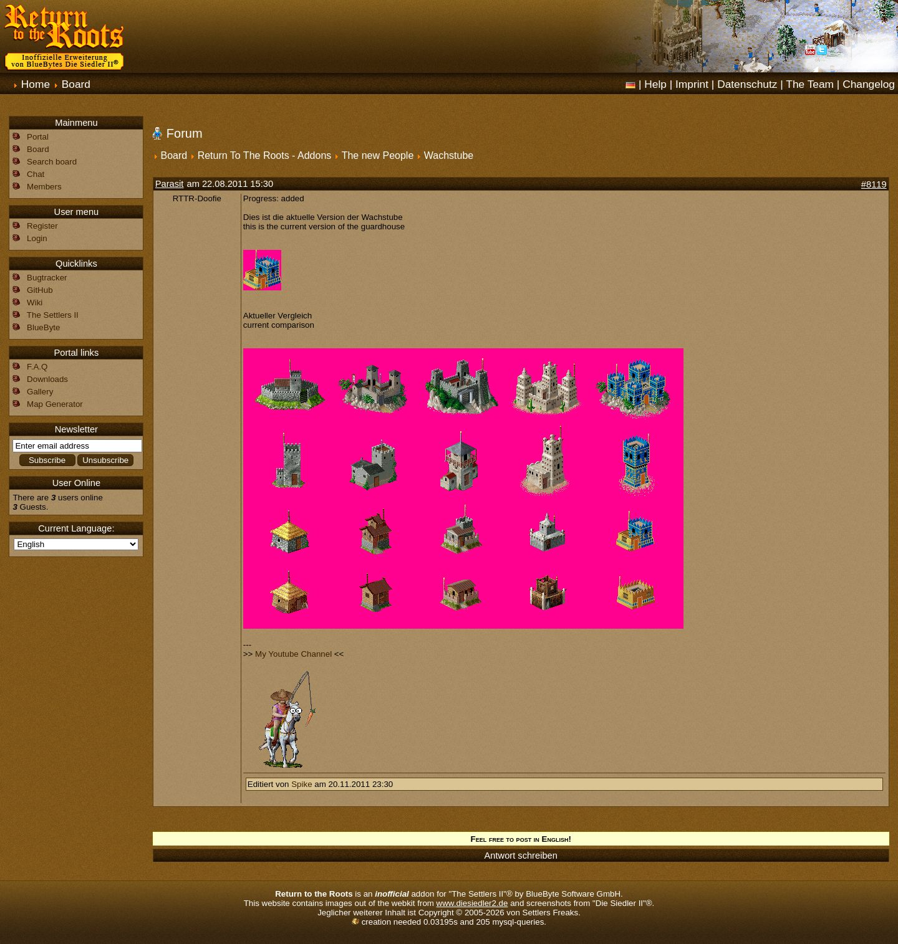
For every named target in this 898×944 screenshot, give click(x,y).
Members (44, 186)
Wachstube (448, 155)
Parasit (169, 184)
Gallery (40, 391)
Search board (52, 161)
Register (42, 226)
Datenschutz (747, 84)
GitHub (39, 290)
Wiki (34, 302)
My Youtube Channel (293, 654)
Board (76, 84)
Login (37, 238)
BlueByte (43, 327)
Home (35, 84)
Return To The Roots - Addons (265, 155)
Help (655, 84)
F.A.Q (37, 366)
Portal (38, 136)
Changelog (868, 84)
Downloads (47, 379)
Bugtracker (47, 277)
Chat (35, 174)
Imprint (691, 84)
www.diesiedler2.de (472, 903)
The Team (810, 84)
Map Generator (55, 404)
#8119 (874, 184)
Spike (301, 784)
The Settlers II (53, 315)
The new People (378, 155)
